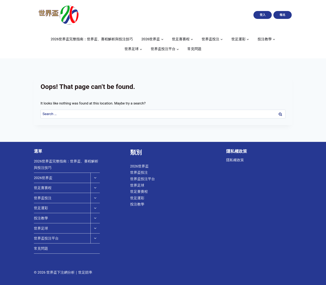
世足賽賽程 (43, 188)
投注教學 (41, 218)
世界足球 (41, 228)
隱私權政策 (235, 160)
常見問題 (194, 49)
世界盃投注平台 (46, 238)
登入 (262, 14)
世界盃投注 (43, 198)
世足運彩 (41, 208)
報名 (282, 14)
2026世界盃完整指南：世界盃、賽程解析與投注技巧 (92, 39)
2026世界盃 (43, 178)
